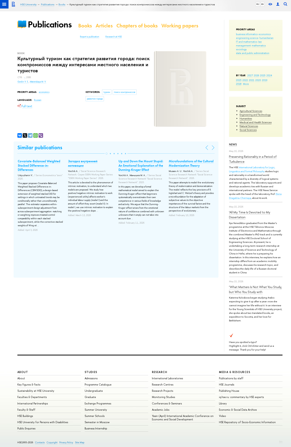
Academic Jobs (160, 409)
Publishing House (229, 391)
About (22, 372)
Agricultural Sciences (251, 111)
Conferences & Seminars (167, 403)
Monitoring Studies (163, 397)
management (243, 45)
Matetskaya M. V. (38, 81)
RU (257, 4)
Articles (104, 25)
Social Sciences (248, 129)
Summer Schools (94, 416)
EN (262, 4)
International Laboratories (167, 378)
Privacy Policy (66, 442)
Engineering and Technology (255, 114)
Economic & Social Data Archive (238, 409)
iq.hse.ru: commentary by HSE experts (241, 397)
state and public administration (252, 53)
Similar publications (39, 147)
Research (159, 372)
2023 (238, 80)
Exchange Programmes (98, 403)
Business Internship (96, 428)
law (260, 41)
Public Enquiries (26, 428)
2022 (245, 80)
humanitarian (266, 38)
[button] (106, 153)
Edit (280, 441)
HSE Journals (226, 384)
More (246, 84)
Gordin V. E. (23, 81)
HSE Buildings (25, 416)
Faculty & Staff (26, 409)
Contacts (40, 442)
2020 (258, 80)
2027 (250, 75)
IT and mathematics (246, 41)
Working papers (179, 25)
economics (264, 34)
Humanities (246, 118)
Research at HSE (113, 36)
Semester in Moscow (97, 422)
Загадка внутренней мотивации (83, 163)
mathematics (259, 45)
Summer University (96, 409)
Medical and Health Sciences (256, 122)
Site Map (79, 442)
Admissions (91, 378)
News (233, 144)
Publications (50, 24)
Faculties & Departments (32, 397)
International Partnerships (32, 403)
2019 (264, 80)
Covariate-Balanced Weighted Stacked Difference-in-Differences (39, 165)
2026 (256, 75)
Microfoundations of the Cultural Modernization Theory (191, 163)
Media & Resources (234, 372)
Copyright (51, 442)
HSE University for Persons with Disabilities (42, 422)
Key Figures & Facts (28, 384)
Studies (91, 372)
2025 (262, 75)
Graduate (90, 397)
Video (222, 416)
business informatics (247, 34)
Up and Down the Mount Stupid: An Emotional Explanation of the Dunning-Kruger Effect (140, 165)
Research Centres (162, 384)
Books (85, 25)
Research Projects (162, 391)
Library (223, 403)
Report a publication (89, 36)
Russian (37, 100)
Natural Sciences (249, 126)
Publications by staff (231, 378)
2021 (251, 80)
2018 (238, 84)
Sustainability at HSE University (35, 391)
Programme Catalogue (98, 384)
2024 (269, 75)
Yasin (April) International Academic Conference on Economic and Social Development (183, 417)
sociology (241, 49)
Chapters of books (137, 25)
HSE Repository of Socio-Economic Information (247, 422)
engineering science (247, 38)
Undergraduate (94, 391)
